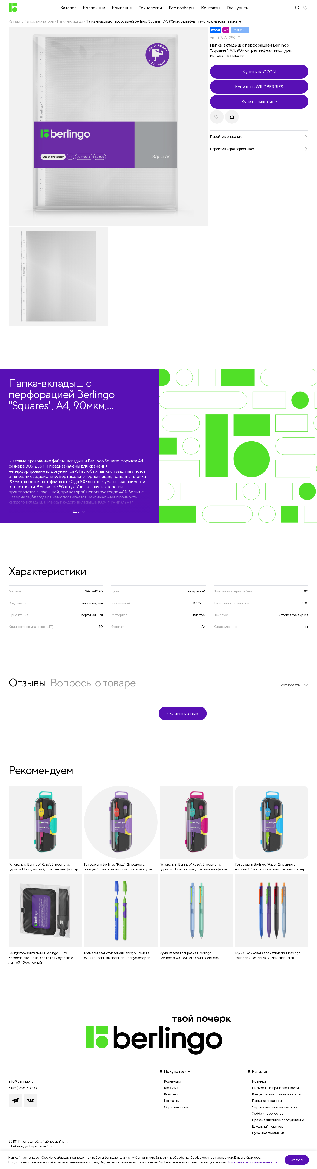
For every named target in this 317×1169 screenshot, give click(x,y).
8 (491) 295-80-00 (23, 1088)
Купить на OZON (259, 71)
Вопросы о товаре (93, 682)
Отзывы (27, 682)
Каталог (15, 21)
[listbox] (293, 685)
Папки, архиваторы (39, 21)
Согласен (296, 1160)
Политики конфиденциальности (252, 1162)
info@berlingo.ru (21, 1081)
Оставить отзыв (182, 713)
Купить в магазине (259, 101)
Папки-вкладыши (70, 21)
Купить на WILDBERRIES (259, 86)
